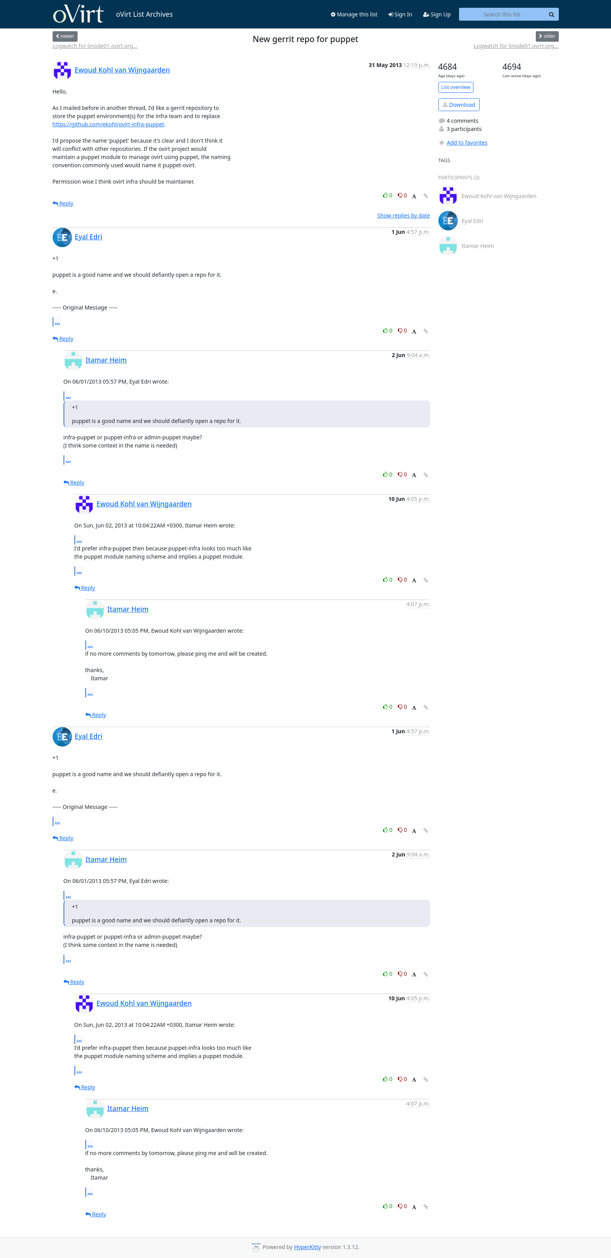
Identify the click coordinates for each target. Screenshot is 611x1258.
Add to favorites (462, 142)
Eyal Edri (88, 236)
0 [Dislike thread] (402, 195)
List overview (455, 87)
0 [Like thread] (388, 195)
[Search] (552, 14)
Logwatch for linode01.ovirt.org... (95, 46)
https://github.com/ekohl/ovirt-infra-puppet (108, 124)
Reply (63, 203)
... (57, 321)
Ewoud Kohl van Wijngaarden (122, 69)
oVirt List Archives (113, 14)
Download (459, 104)
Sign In (400, 14)
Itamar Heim (106, 359)
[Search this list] (502, 14)
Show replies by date (403, 215)
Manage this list (354, 14)
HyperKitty (307, 1247)
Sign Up (437, 14)
